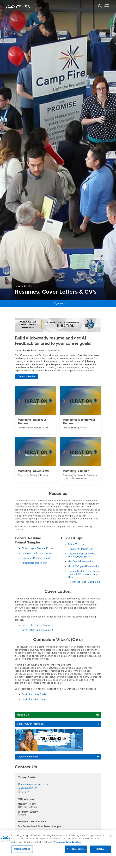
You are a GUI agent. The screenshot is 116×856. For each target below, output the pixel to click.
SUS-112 (25, 792)
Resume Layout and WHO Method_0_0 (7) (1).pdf (81, 555)
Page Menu (58, 303)
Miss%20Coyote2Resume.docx (84, 566)
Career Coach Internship (30, 723)
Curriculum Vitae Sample (34, 699)
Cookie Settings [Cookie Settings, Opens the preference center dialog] (22, 851)
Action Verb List (76, 544)
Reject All (100, 851)
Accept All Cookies (76, 851)
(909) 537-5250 (29, 788)
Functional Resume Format (36, 558)
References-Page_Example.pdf (84, 581)
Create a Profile (26, 376)
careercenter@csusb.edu (34, 784)
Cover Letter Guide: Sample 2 (37, 629)
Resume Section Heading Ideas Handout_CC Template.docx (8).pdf (84, 574)
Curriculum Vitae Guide (34, 694)
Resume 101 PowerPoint (80, 548)
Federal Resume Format (34, 562)
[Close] (110, 838)
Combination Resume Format (37, 553)
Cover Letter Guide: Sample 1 (37, 625)
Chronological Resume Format (38, 548)
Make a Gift (23, 714)
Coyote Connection (27, 756)
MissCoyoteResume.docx (81, 561)
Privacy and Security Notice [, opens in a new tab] (67, 844)
